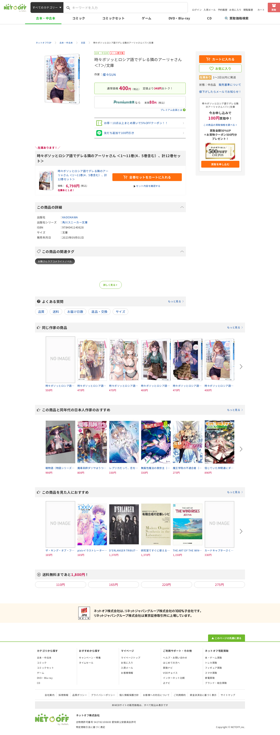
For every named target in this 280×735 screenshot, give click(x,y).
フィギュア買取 (213, 667)
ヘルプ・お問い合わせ (175, 657)
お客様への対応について (156, 694)
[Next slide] (241, 366)
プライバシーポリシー (103, 694)
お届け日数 (75, 311)
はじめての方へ (171, 662)
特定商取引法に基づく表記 (90, 727)
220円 (166, 584)
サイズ (120, 311)
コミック (78, 18)
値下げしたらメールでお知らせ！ (220, 92)
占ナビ (166, 682)
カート (261, 9)
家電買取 (210, 677)
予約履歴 (223, 9)
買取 (273, 9)
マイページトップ (130, 657)
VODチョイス (170, 672)
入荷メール (210, 9)
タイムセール (86, 662)
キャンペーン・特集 (90, 657)
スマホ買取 (211, 672)
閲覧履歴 (248, 9)
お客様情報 (127, 672)
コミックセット (113, 18)
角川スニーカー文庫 (75, 222)
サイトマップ (228, 694)
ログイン (197, 9)
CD (209, 18)
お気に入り (235, 9)
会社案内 (49, 694)
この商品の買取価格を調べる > (220, 124)
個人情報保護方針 (129, 694)
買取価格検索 (237, 18)
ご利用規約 (180, 694)
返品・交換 (99, 311)
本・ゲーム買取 (213, 657)
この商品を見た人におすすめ (142, 492)
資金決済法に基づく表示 (203, 694)
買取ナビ (168, 667)
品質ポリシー (79, 694)
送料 (56, 311)
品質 (41, 311)
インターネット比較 (174, 677)
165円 (113, 584)
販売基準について (230, 85)
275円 (219, 584)
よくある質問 (113, 301)
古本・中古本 (45, 18)
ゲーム (146, 18)
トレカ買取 (211, 662)
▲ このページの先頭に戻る (226, 638)
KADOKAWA (70, 217)
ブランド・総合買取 (216, 682)
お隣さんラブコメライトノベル (55, 261)
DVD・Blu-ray (179, 18)
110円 (60, 584)
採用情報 (63, 694)
